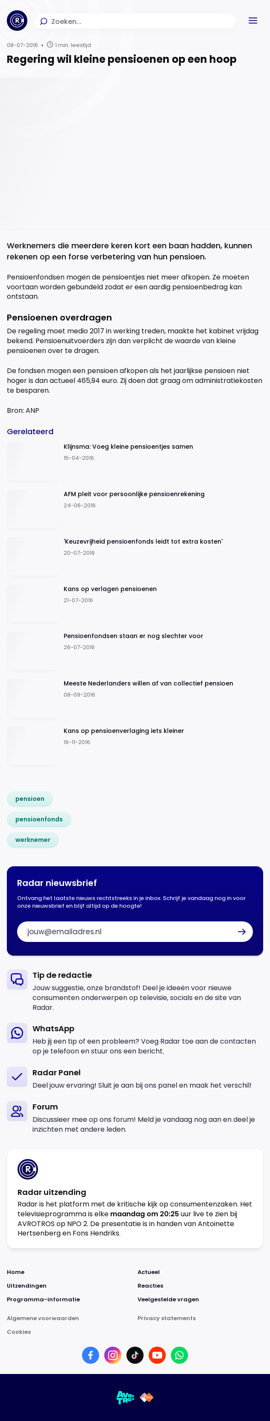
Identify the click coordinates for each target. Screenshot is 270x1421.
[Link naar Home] (69, 1272)
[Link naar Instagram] (112, 1355)
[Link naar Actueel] (200, 1272)
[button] (253, 20)
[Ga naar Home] (17, 20)
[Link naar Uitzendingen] (69, 1286)
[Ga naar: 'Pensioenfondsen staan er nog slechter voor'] (135, 651)
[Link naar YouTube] (157, 1355)
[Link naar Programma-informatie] (69, 1299)
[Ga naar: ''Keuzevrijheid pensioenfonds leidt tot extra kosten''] (135, 556)
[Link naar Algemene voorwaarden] (69, 1318)
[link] (30, 798)
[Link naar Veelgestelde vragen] (200, 1299)
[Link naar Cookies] (135, 1332)
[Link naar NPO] (147, 1397)
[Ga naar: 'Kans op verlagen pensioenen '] (135, 604)
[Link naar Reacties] (200, 1286)
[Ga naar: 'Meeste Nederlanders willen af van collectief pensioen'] (135, 698)
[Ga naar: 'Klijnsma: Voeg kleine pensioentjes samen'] (135, 461)
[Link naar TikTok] (135, 1355)
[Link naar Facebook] (90, 1355)
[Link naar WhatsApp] (179, 1355)
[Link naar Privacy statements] (200, 1318)
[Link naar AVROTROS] (126, 1397)
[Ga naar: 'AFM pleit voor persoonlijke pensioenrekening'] (135, 509)
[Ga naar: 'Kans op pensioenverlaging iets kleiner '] (135, 746)
